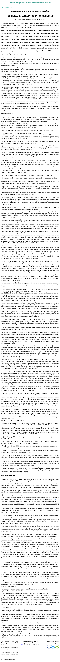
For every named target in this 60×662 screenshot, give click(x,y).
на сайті (21, 644)
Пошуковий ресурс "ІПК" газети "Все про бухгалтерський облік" (30, 3)
